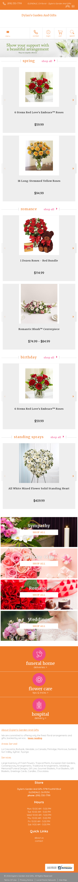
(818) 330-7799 (14, 3)
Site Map (63, 880)
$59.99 (39, 125)
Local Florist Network (46, 880)
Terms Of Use (10, 880)
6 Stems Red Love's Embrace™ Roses (39, 112)
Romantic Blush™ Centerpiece (39, 329)
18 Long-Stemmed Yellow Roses (39, 180)
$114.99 (39, 273)
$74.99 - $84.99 (39, 341)
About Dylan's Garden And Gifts (20, 729)
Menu (7, 36)
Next (74, 100)
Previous (4, 100)
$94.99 (39, 193)
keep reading (35, 738)
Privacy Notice (26, 880)
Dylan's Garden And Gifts (39, 15)
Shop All (47, 61)
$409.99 (39, 501)
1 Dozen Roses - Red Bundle (39, 260)
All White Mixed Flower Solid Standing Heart (39, 488)
